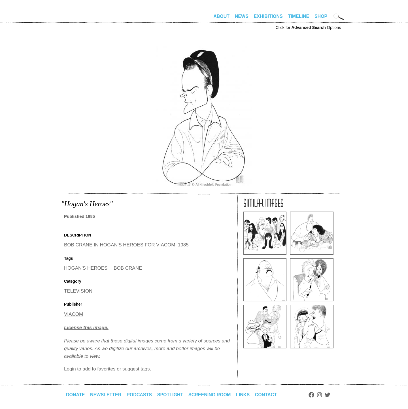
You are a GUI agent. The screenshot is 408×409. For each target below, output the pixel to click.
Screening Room (209, 394)
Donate (75, 394)
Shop (320, 16)
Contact (266, 394)
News (241, 16)
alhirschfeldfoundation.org (81, 19)
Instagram (319, 395)
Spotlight (170, 394)
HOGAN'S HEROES (85, 268)
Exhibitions (268, 16)
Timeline (298, 16)
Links (243, 394)
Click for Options (308, 27)
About (221, 16)
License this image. (86, 327)
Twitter (327, 395)
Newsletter (105, 394)
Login (70, 369)
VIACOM (73, 314)
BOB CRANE (128, 268)
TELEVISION (78, 291)
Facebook (311, 395)
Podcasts (139, 394)
